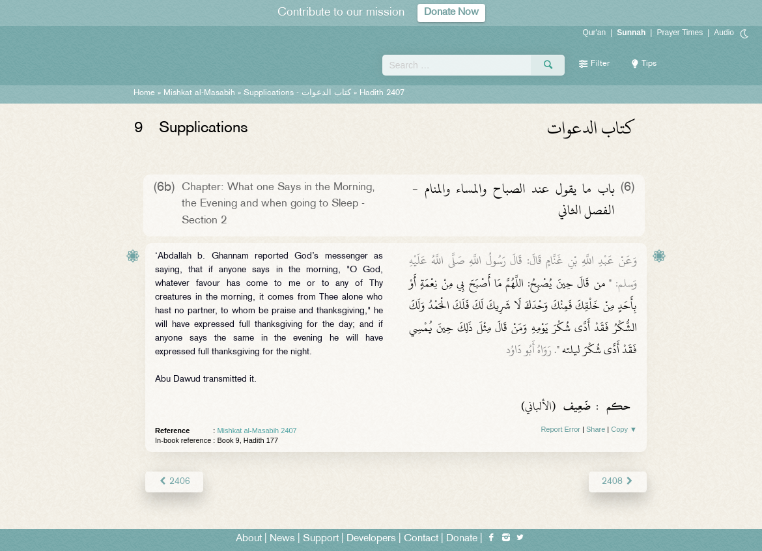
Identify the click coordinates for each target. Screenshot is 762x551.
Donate (461, 539)
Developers (371, 539)
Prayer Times (679, 32)
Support (321, 539)
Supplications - (297, 93)
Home (144, 93)
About (249, 539)
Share (595, 429)
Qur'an (594, 32)
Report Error (560, 429)
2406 (174, 481)
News (282, 539)
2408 (618, 481)
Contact (421, 539)
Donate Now (451, 13)
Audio (724, 32)
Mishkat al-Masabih (199, 93)
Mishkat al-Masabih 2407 (256, 430)
